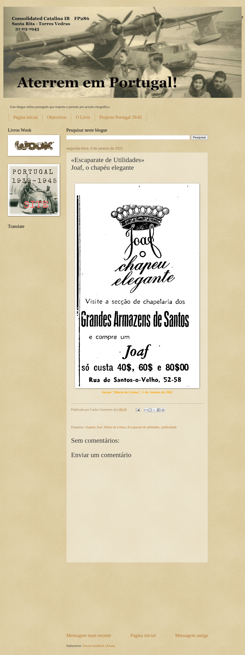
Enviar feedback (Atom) (99, 646)
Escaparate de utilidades (144, 427)
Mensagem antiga (191, 635)
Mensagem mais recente (88, 635)
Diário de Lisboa (115, 427)
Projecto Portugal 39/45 (120, 117)
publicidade (169, 427)
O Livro (83, 117)
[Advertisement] (137, 597)
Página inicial (25, 117)
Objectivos (57, 117)
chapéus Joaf (93, 427)
